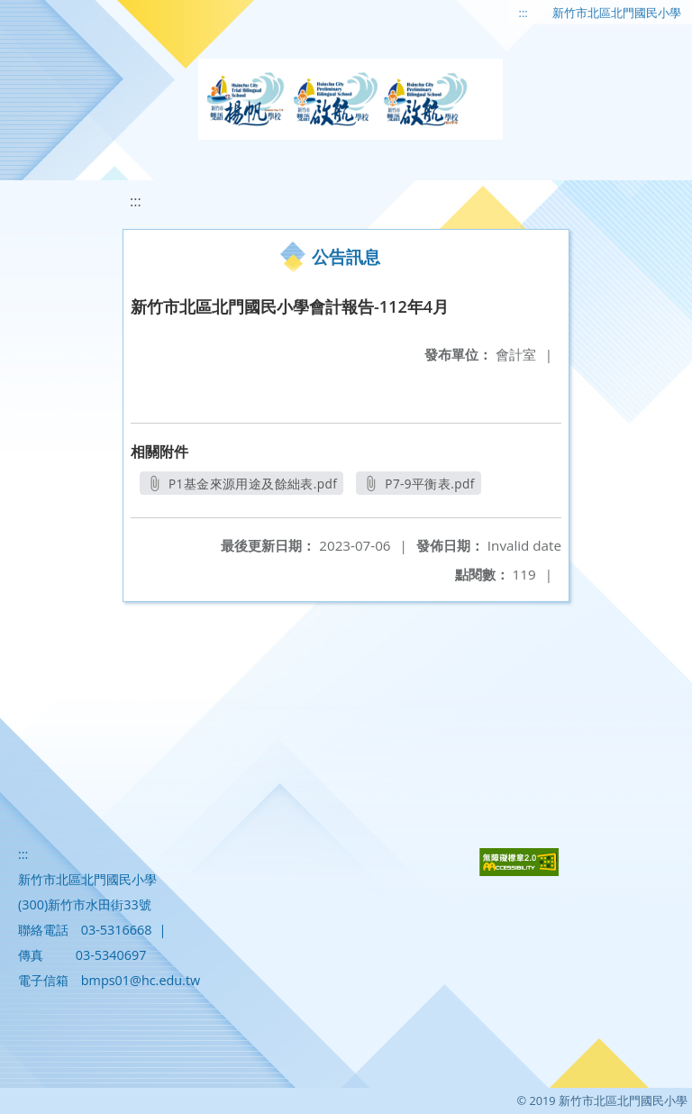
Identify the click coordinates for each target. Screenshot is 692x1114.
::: (523, 13)
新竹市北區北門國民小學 (616, 13)
